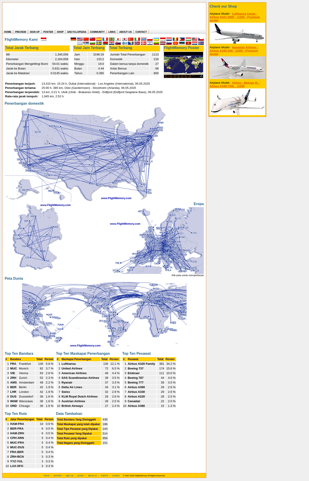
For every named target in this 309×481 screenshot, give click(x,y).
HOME (7, 32)
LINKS (111, 32)
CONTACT (141, 32)
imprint (104, 475)
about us (92, 475)
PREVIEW (20, 32)
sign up (69, 475)
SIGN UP (35, 32)
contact (116, 475)
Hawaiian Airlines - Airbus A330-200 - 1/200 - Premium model (234, 51)
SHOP (60, 32)
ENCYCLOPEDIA (76, 32)
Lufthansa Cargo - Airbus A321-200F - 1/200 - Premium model (235, 17)
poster (80, 475)
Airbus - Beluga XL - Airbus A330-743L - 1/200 (235, 84)
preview (58, 475)
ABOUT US (125, 32)
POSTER (48, 32)
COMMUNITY (97, 32)
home (47, 475)
